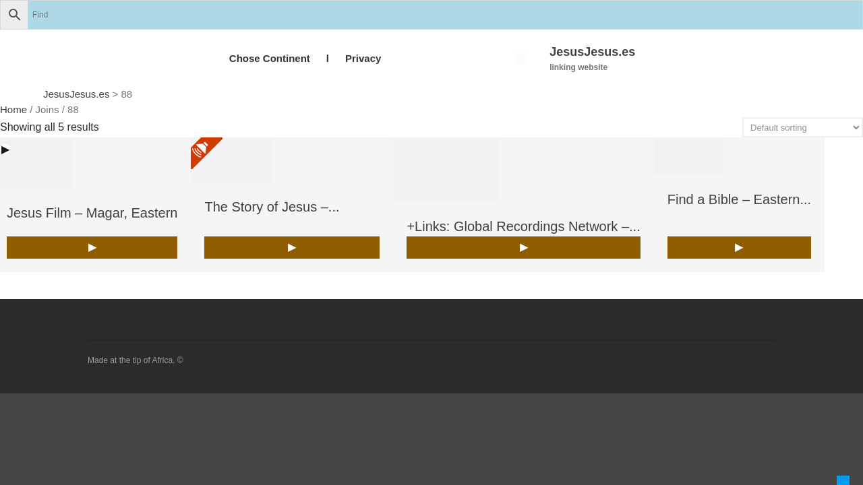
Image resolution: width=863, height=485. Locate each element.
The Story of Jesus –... (271, 206)
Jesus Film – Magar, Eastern (92, 212)
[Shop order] (802, 127)
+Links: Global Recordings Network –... (523, 226)
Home (13, 109)
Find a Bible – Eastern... (739, 199)
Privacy (363, 58)
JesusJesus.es (592, 52)
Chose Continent (269, 58)
